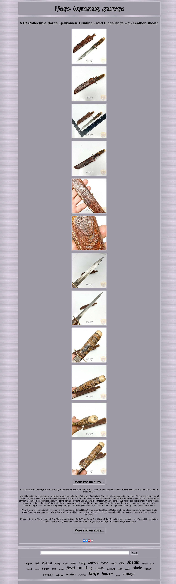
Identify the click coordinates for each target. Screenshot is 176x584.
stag (82, 562)
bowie (107, 574)
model (61, 569)
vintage (128, 573)
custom (47, 563)
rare (120, 568)
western (37, 569)
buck (37, 563)
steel (54, 568)
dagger (65, 563)
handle (99, 568)
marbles (145, 564)
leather (71, 574)
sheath (133, 562)
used (29, 569)
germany (48, 574)
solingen (60, 575)
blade (137, 567)
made (104, 563)
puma (127, 569)
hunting (85, 567)
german (111, 568)
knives (93, 562)
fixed (70, 568)
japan (148, 568)
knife (94, 573)
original (28, 563)
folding (117, 575)
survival (82, 575)
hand (151, 564)
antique (73, 563)
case (121, 563)
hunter (45, 568)
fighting (57, 564)
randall (114, 563)
